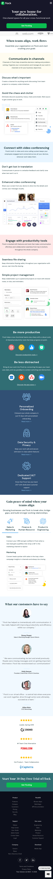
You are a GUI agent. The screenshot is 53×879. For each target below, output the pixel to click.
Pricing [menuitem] (15, 809)
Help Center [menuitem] (15, 828)
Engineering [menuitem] (38, 825)
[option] (17, 34)
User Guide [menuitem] (15, 830)
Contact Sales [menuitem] (15, 835)
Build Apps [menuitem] (38, 804)
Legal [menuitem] (15, 838)
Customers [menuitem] (15, 807)
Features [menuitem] (15, 802)
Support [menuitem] (15, 821)
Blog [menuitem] (15, 815)
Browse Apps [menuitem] (38, 802)
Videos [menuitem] (15, 825)
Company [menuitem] (15, 845)
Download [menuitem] (38, 845)
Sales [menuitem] (38, 828)
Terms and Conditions (26, 866)
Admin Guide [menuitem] (15, 833)
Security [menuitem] (14, 812)
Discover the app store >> (26, 385)
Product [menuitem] (15, 798)
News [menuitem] (15, 851)
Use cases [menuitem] (38, 821)
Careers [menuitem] (15, 849)
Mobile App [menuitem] (38, 849)
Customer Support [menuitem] (38, 838)
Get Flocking (26, 26)
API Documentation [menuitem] (38, 807)
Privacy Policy (26, 869)
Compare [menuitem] (15, 804)
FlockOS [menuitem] (38, 798)
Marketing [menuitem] (38, 830)
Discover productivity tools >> (27, 355)
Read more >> (26, 421)
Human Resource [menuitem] (38, 835)
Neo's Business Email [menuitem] (15, 854)
